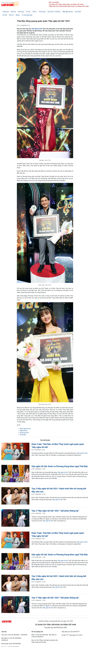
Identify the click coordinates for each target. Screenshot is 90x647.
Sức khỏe (78, 11)
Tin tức (28, 11)
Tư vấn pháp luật (27, 15)
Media (18, 15)
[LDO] (15, 452)
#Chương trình (24, 432)
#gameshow (23, 430)
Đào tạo (13, 11)
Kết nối (11, 15)
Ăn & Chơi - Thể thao (54, 11)
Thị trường (42, 11)
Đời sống (21, 11)
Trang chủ (6, 11)
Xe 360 (5, 15)
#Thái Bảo (23, 435)
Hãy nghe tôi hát (37, 29)
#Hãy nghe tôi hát (25, 428)
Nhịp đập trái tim (67, 11)
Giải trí (35, 11)
